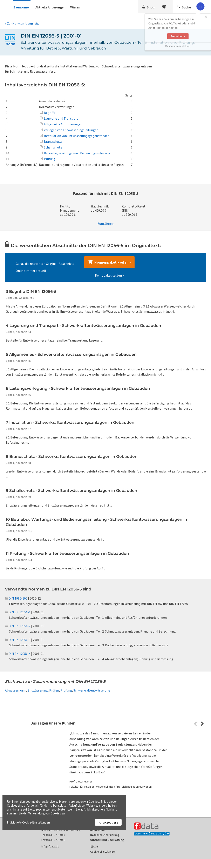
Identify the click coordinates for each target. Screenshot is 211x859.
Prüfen (54, 690)
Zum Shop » (105, 224)
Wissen (75, 7)
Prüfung (66, 690)
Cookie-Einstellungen (103, 851)
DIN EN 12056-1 (17, 612)
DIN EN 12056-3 (17, 640)
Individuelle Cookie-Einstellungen (28, 822)
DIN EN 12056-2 (17, 626)
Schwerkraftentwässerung (91, 690)
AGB (95, 846)
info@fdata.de (50, 846)
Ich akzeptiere (108, 822)
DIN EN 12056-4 (17, 654)
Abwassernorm (15, 690)
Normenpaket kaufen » (109, 262)
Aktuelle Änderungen (50, 7)
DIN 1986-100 (16, 598)
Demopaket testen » (109, 275)
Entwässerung (38, 690)
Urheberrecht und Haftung (107, 840)
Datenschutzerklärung (104, 835)
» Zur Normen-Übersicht (22, 23)
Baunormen (21, 7)
